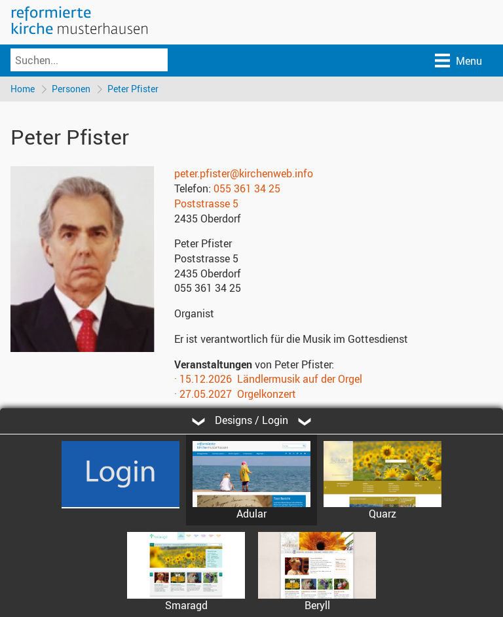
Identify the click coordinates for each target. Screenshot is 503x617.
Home (22, 88)
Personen (71, 88)
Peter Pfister (132, 88)
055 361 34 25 (247, 188)
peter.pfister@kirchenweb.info (243, 173)
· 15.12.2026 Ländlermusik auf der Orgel (268, 379)
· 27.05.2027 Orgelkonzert (235, 394)
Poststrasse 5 (206, 203)
